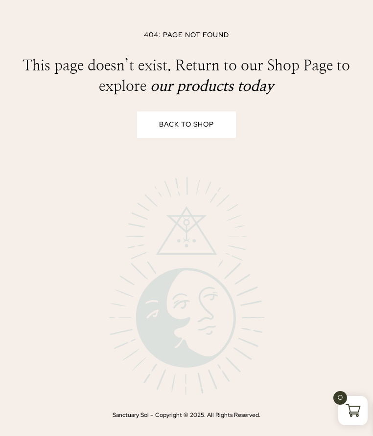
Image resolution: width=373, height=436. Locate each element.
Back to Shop (186, 124)
